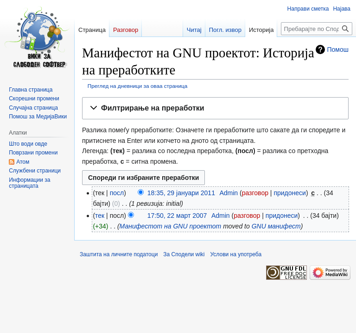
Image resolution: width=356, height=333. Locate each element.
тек (99, 215)
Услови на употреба (236, 254)
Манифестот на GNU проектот (171, 226)
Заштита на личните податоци (119, 254)
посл (117, 193)
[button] (215, 108)
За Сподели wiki (183, 254)
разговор (255, 193)
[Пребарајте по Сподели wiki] (316, 28)
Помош (338, 49)
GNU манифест (276, 226)
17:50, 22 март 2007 (177, 215)
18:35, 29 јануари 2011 (181, 193)
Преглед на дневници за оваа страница (138, 86)
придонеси (289, 193)
